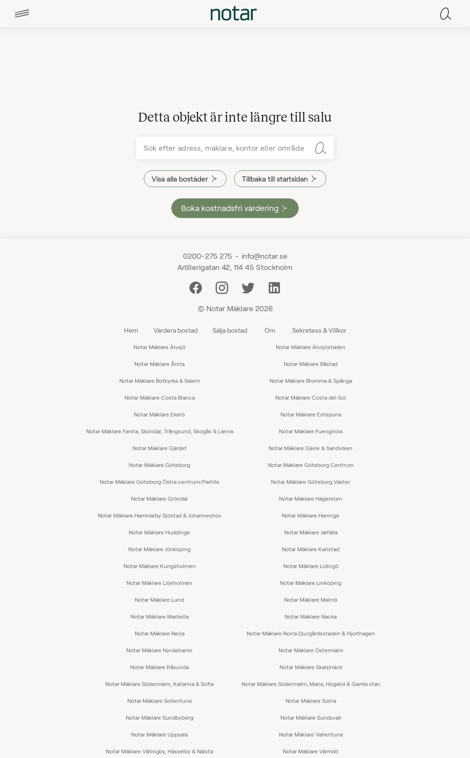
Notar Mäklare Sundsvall (310, 717)
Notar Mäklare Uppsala (159, 734)
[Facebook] (196, 286)
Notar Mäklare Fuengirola (310, 431)
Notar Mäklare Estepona (310, 414)
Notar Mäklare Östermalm (311, 650)
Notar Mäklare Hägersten (310, 498)
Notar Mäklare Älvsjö (159, 346)
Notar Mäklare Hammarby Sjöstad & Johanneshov (159, 515)
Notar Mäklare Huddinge (159, 532)
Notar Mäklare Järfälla (311, 532)
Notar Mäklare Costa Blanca (160, 397)
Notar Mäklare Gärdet (159, 448)
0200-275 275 (207, 255)
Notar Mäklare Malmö (311, 599)
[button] (22, 13)
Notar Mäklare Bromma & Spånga (311, 380)
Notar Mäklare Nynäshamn (159, 650)
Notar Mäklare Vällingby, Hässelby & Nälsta (159, 751)
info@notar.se (264, 255)
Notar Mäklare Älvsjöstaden (310, 346)
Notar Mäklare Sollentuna (159, 700)
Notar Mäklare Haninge (310, 515)
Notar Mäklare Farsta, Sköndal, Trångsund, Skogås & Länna (159, 431)
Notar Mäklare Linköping (310, 582)
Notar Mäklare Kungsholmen (160, 565)
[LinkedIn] (274, 286)
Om (269, 330)
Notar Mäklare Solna (311, 700)
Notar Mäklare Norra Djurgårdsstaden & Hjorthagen (311, 633)
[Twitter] (248, 286)
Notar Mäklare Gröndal (159, 498)
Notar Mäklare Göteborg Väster (310, 481)
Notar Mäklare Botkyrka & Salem (159, 380)
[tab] (22, 13)
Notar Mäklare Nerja (159, 633)
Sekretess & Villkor (319, 330)
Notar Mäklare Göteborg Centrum (310, 464)
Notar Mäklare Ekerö (159, 414)
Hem (131, 330)
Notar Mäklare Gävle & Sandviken (310, 448)
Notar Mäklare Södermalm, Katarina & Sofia (159, 683)
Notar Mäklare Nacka (311, 616)
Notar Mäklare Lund (159, 599)
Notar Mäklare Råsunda (159, 666)
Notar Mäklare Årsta (159, 363)
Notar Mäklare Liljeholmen (159, 582)
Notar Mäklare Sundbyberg (159, 717)
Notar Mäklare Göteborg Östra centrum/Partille (160, 481)
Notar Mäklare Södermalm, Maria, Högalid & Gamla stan (311, 683)
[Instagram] (222, 286)
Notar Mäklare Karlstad (310, 549)
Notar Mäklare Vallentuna (311, 734)
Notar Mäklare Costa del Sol (310, 397)
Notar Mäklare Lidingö (310, 565)
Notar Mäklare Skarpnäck (310, 666)
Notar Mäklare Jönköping (159, 549)
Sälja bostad (230, 330)
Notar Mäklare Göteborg (159, 464)
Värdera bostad (176, 330)
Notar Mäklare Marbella (160, 616)
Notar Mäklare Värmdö (310, 751)
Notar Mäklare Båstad (311, 363)
